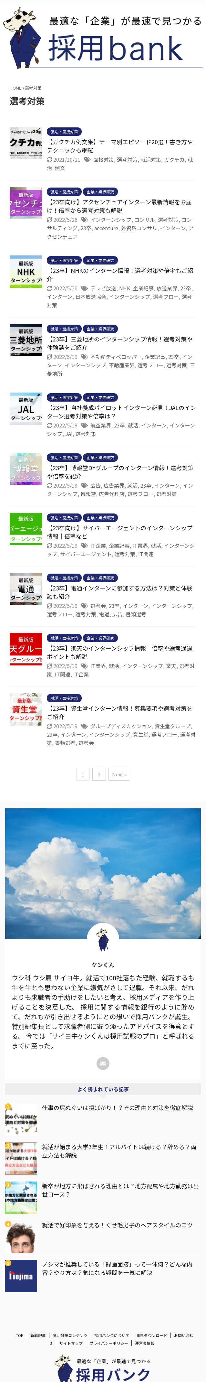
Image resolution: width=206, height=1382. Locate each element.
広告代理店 (112, 494)
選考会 (98, 606)
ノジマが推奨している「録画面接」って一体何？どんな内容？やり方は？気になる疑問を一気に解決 (117, 1268)
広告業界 (114, 485)
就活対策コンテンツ (70, 1335)
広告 (95, 485)
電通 (104, 614)
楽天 (171, 666)
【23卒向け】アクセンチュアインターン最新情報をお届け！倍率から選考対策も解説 (119, 206)
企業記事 (143, 288)
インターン (173, 228)
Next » (119, 774)
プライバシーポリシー (108, 1343)
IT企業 (98, 545)
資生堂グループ (173, 726)
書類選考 (136, 614)
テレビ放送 (103, 288)
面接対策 (103, 159)
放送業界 (167, 288)
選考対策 (127, 159)
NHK (124, 288)
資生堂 (141, 734)
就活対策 (150, 159)
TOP (20, 1335)
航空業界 (100, 425)
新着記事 (38, 1335)
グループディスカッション (121, 726)
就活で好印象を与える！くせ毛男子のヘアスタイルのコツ (117, 1225)
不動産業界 (122, 365)
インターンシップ (110, 219)
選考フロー (166, 296)
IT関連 (146, 554)
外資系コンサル (139, 228)
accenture (106, 228)
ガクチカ (174, 159)
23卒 (85, 228)
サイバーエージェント (86, 554)
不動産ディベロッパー (116, 357)
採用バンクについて (111, 1335)
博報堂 (88, 494)
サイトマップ (71, 1343)
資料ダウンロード (151, 1335)
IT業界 (140, 545)
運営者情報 (144, 1343)
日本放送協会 (90, 296)
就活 (133, 425)
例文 (60, 168)
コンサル (144, 219)
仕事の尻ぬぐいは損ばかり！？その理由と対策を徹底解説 (117, 1107)
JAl (69, 433)
